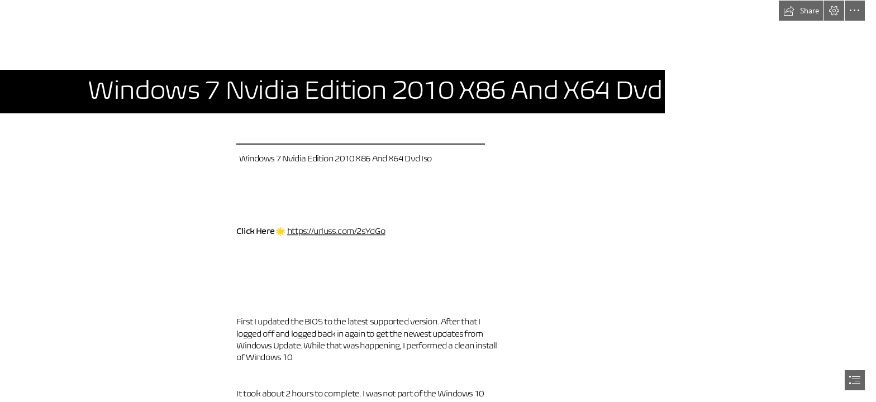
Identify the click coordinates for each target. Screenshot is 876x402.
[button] (801, 11)
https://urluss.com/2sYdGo (336, 231)
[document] (438, 201)
